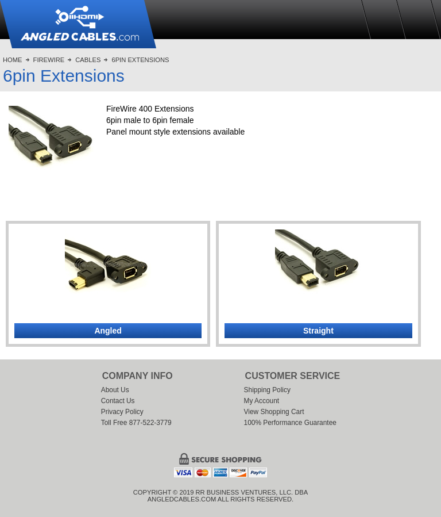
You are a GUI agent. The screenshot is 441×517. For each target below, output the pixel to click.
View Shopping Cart (274, 412)
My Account (261, 401)
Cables (87, 59)
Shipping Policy (267, 390)
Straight (318, 330)
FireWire (49, 59)
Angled (107, 330)
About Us (115, 390)
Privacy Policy (122, 412)
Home (12, 59)
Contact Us (118, 401)
